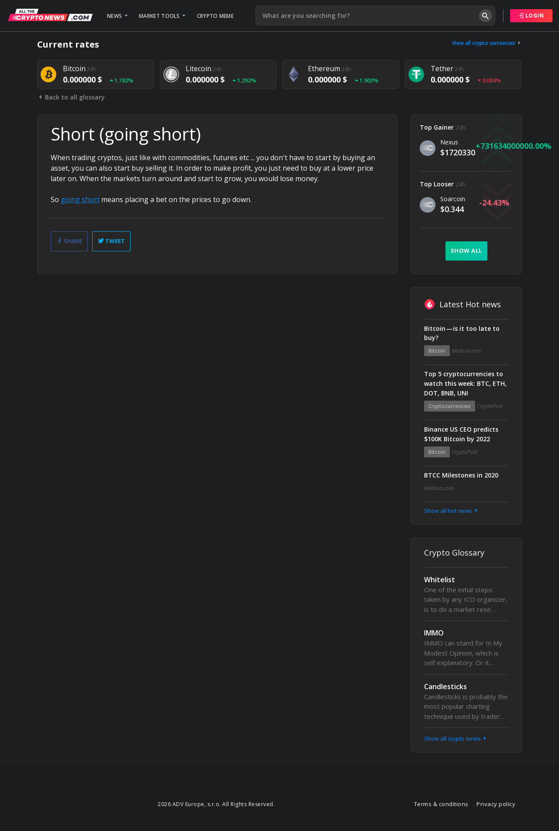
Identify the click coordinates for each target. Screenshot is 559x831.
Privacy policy (495, 804)
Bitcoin (436, 350)
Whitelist (439, 579)
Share (69, 241)
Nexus (449, 142)
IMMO (434, 633)
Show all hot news (451, 511)
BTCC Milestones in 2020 (461, 475)
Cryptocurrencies (449, 406)
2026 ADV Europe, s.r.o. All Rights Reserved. (216, 804)
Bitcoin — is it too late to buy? (462, 333)
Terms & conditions (441, 804)
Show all (466, 250)
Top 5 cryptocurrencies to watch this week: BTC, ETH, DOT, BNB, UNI (465, 383)
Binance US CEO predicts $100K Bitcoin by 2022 (461, 434)
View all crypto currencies (487, 43)
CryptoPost (490, 406)
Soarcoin (452, 199)
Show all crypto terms (456, 738)
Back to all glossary (71, 97)
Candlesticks (445, 686)
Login (531, 15)
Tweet (111, 241)
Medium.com (466, 350)
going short (80, 199)
